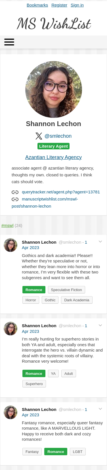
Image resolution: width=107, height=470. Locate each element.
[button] (100, 241)
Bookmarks (37, 5)
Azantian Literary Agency (53, 157)
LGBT (78, 452)
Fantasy (32, 452)
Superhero (34, 384)
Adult (68, 373)
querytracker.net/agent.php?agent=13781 (61, 191)
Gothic (50, 300)
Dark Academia (76, 300)
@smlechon (58, 136)
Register (59, 5)
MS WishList (54, 23)
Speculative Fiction (66, 290)
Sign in (77, 5)
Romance (34, 290)
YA (53, 373)
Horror (31, 300)
